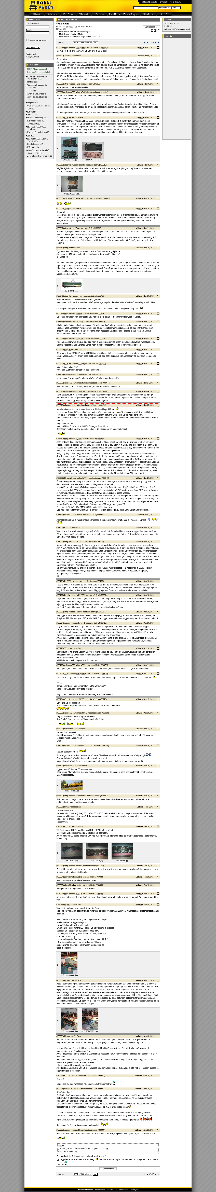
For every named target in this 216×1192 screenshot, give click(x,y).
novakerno (68, 729)
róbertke (67, 117)
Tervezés (75, 37)
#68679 (100, 438)
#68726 (105, 665)
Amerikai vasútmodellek (37, 94)
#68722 (100, 612)
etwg (66, 47)
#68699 (105, 713)
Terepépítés (32, 115)
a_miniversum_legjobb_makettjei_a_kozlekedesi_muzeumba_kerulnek (88, 705)
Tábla (66, 56)
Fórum (61, 20)
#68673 (102, 375)
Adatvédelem (99, 1190)
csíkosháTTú (71, 26)
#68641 (100, 313)
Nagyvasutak (32, 103)
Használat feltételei (85, 1190)
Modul (80, 34)
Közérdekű (31, 111)
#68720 (100, 581)
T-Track (30, 135)
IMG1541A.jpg (97, 861)
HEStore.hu (163, 2)
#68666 (101, 338)
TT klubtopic (32, 91)
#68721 (103, 595)
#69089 (101, 1130)
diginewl (67, 405)
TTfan (66, 648)
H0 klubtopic (32, 82)
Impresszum (112, 1190)
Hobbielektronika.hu (149, 2)
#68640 (100, 296)
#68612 (103, 165)
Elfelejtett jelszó (32, 57)
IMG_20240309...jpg (69, 975)
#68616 (98, 228)
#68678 (102, 405)
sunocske (68, 322)
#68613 (107, 198)
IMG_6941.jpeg (71, 291)
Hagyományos (84, 32)
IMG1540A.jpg (72, 861)
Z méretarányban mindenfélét (39, 156)
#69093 (101, 1089)
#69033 (100, 877)
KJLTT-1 (67, 528)
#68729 (105, 673)
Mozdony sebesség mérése (38, 118)
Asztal (73, 32)
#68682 (100, 515)
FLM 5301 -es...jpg (69, 160)
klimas (67, 478)
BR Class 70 (62, 257)
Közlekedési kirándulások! (38, 132)
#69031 (100, 866)
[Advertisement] (176, 88)
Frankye (67, 595)
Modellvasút (64, 32)
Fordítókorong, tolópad (36, 144)
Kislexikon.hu (175, 2)
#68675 (106, 391)
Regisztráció (31, 54)
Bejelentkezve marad (38, 40)
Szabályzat (134, 1190)
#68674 (106, 383)
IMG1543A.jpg (122, 861)
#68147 (105, 478)
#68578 (104, 47)
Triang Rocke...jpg (71, 791)
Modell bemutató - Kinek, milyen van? (37, 139)
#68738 (105, 746)
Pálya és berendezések (90, 37)
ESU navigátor (33, 147)
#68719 (100, 542)
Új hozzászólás (151, 27)
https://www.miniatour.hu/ (68, 657)
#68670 (102, 363)
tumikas (67, 349)
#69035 (100, 893)
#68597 (98, 84)
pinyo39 (67, 877)
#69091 (101, 1076)
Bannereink (123, 1190)
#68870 (104, 796)
